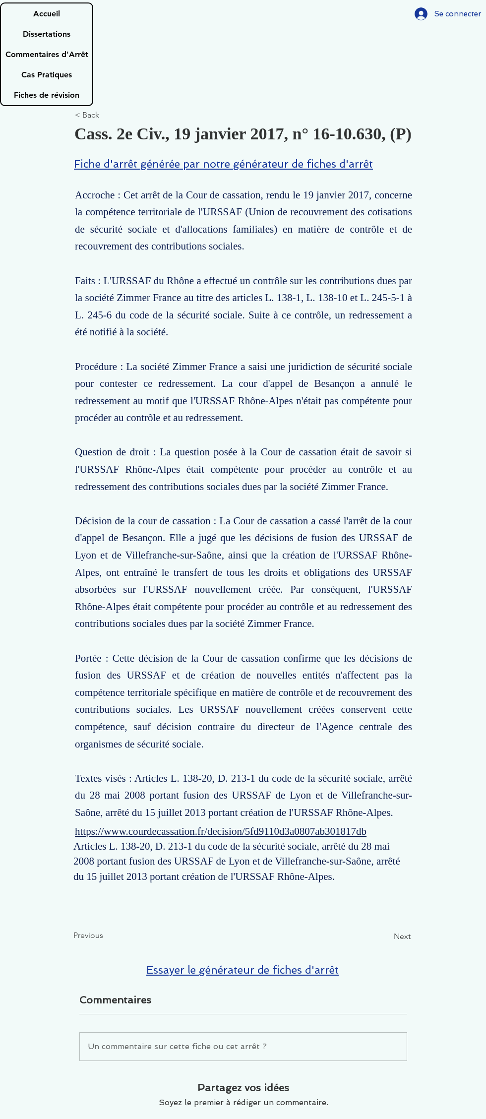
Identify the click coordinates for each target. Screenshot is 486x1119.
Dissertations (46, 34)
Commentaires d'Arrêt (46, 54)
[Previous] (106, 935)
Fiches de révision (46, 95)
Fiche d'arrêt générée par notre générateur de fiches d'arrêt (223, 164)
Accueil (46, 13)
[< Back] (107, 115)
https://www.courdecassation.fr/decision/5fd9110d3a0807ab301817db (220, 831)
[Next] (386, 936)
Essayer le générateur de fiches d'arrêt (242, 970)
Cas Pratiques (46, 74)
